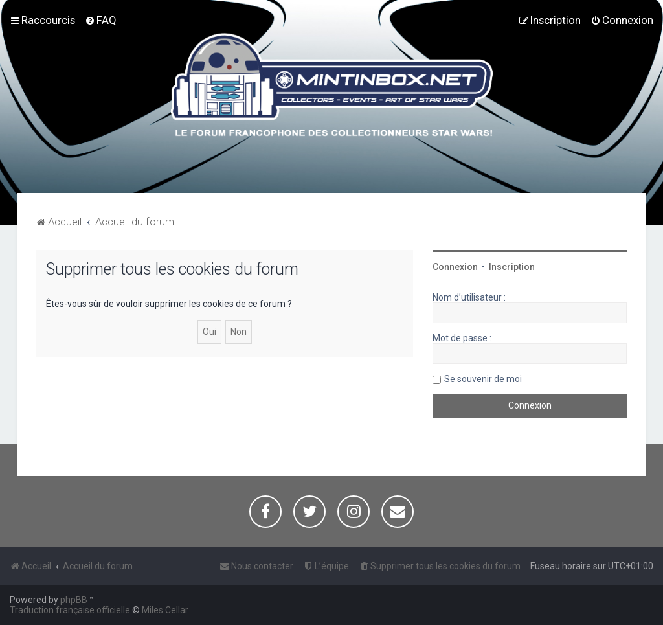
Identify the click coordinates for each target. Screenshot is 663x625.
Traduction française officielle (70, 610)
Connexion (455, 267)
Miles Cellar (165, 610)
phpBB (73, 600)
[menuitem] (101, 20)
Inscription (512, 267)
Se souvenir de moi (483, 379)
